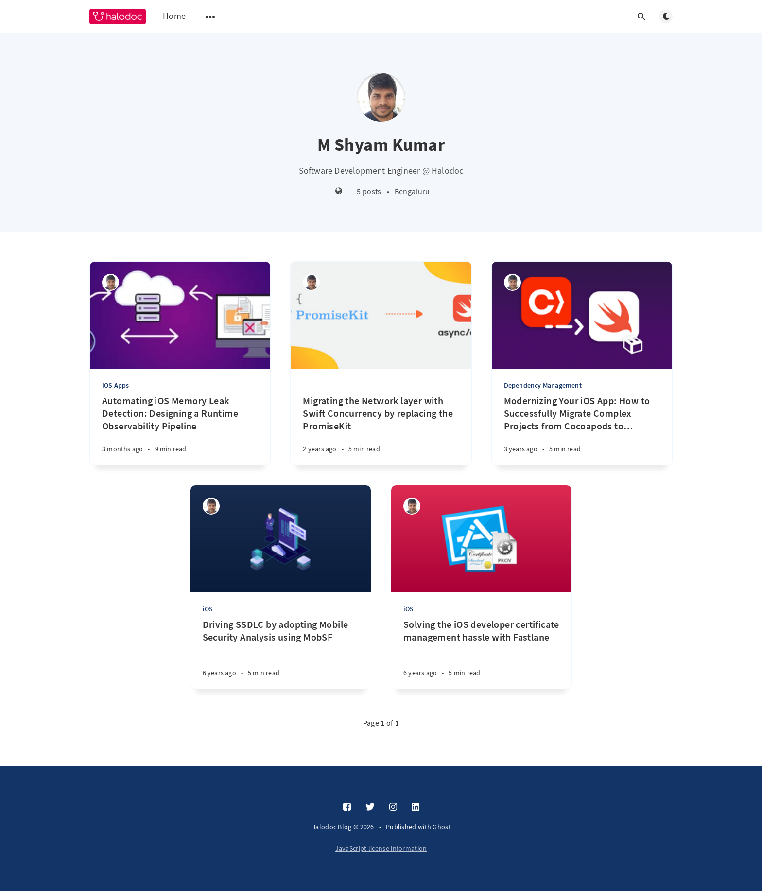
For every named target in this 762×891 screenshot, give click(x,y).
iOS (208, 609)
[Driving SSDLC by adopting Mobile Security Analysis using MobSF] (280, 653)
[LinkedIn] (415, 807)
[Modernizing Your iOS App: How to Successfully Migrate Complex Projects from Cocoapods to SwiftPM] (582, 429)
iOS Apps (115, 385)
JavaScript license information (381, 848)
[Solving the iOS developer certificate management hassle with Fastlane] (481, 653)
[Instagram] (393, 807)
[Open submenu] (210, 16)
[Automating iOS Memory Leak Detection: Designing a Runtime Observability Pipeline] (180, 429)
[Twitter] (370, 807)
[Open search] (641, 16)
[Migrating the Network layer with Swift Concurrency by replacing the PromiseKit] (381, 417)
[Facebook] (347, 807)
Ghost (442, 826)
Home (174, 15)
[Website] (339, 191)
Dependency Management (543, 385)
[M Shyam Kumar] (110, 282)
